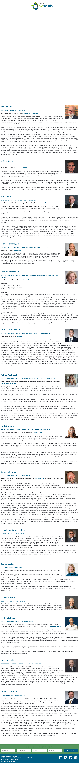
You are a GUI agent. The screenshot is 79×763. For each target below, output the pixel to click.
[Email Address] (24, 750)
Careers (68, 6)
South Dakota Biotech (42, 6)
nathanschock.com (56, 626)
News (55, 6)
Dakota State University (8, 383)
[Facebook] (76, 757)
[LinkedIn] (61, 757)
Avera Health (45, 203)
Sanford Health (38, 432)
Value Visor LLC (40, 478)
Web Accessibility (12, 761)
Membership (11, 6)
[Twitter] (71, 757)
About (3, 6)
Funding (19, 6)
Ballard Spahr (18, 250)
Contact (74, 6)
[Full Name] (8, 750)
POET (25, 168)
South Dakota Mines (25, 280)
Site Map (3, 761)
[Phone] (39, 750)
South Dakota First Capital (30, 113)
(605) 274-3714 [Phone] (5, 759)
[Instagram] (66, 757)
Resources (27, 6)
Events (61, 6)
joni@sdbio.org (15, 759)
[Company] (55, 750)
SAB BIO (19, 336)
